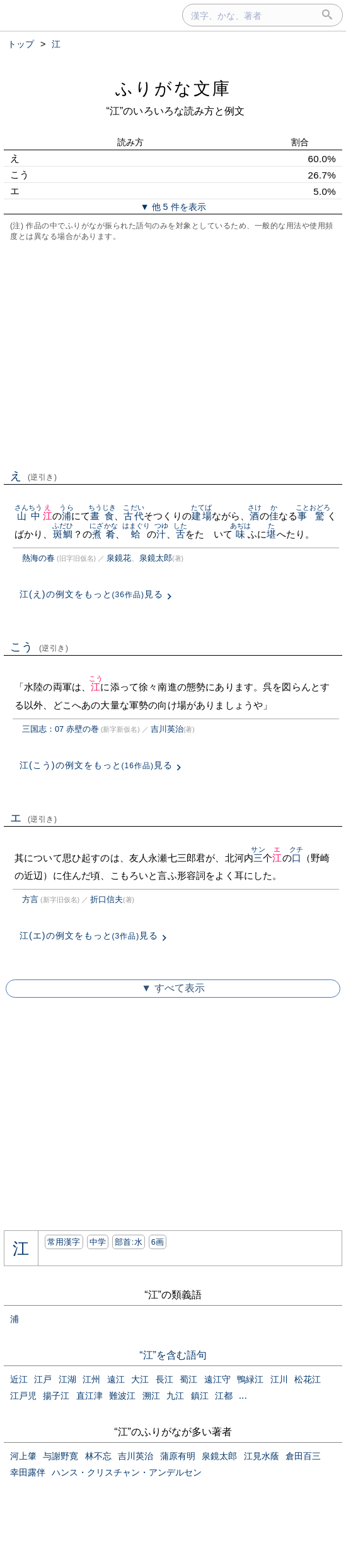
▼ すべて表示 (172, 988)
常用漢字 (64, 1242)
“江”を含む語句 (173, 1355)
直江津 (89, 1396)
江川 (279, 1379)
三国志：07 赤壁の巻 (60, 729)
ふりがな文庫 (173, 88)
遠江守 (217, 1379)
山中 (28, 515)
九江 (175, 1396)
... (243, 1395)
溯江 (151, 1396)
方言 (30, 899)
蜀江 (188, 1379)
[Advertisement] (173, 354)
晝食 (102, 515)
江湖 (67, 1379)
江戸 (43, 1379)
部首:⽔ (128, 1242)
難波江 (122, 1396)
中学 (98, 1242)
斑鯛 (62, 534)
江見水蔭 (261, 1456)
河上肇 (23, 1456)
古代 (133, 515)
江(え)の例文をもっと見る (91, 594)
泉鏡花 (119, 558)
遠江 (116, 1379)
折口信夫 (106, 899)
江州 (91, 1379)
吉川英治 (167, 729)
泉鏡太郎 (155, 558)
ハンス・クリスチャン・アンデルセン (127, 1472)
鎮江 (200, 1396)
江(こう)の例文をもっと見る (96, 765)
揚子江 (56, 1396)
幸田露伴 (27, 1472)
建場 (201, 515)
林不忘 (98, 1456)
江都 (224, 1396)
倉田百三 (303, 1456)
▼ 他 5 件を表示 (172, 207)
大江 (140, 1379)
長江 (164, 1379)
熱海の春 (38, 558)
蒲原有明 (177, 1456)
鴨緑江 (250, 1379)
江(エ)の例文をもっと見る (89, 935)
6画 (157, 1242)
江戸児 (23, 1396)
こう (39, 647)
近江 (19, 1379)
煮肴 (103, 534)
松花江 (307, 1379)
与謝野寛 (60, 1456)
